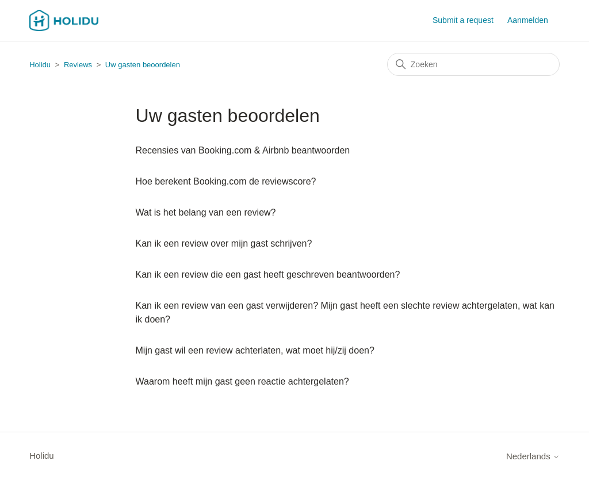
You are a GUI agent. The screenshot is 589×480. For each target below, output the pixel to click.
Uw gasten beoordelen (142, 64)
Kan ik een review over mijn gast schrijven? (224, 243)
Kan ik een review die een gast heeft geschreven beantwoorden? (268, 274)
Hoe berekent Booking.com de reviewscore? (226, 181)
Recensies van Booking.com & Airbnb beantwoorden (243, 150)
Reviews (78, 64)
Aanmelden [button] (527, 20)
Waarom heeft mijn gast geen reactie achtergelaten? (242, 381)
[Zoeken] (473, 64)
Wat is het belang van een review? (206, 212)
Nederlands (533, 456)
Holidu (40, 64)
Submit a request (463, 20)
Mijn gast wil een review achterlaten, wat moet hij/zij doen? (255, 350)
